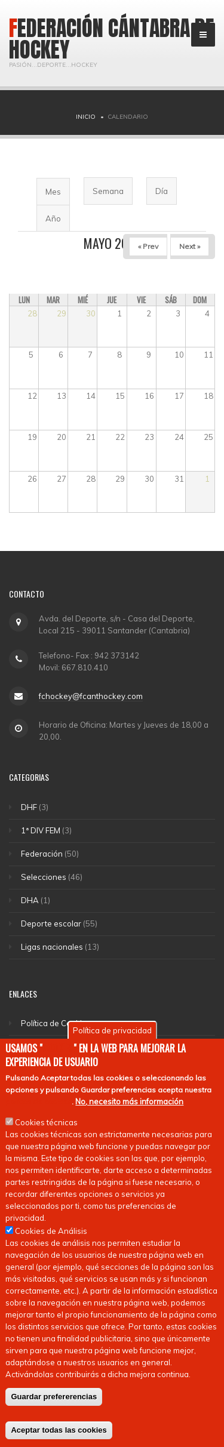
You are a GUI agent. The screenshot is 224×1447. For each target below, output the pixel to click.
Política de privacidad (112, 1032)
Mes (57, 195)
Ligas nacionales (52, 947)
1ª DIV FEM (40, 830)
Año (53, 218)
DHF (29, 807)
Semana (108, 191)
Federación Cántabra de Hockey (111, 38)
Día (161, 191)
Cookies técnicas (46, 1124)
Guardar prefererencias (54, 1398)
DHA (30, 900)
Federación (42, 853)
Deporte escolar (51, 923)
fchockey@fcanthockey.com (91, 696)
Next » (189, 246)
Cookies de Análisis (51, 1233)
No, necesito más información (129, 1104)
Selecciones (43, 877)
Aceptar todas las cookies (58, 1432)
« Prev (148, 246)
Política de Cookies (56, 1023)
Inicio (86, 117)
